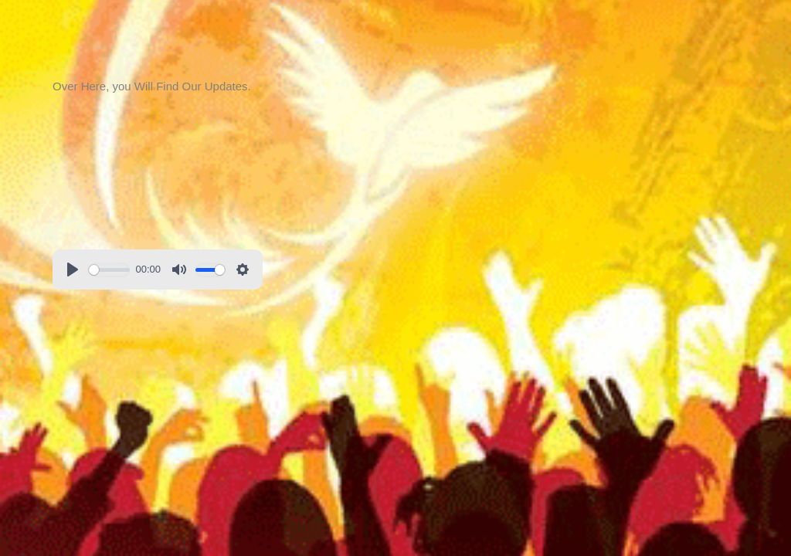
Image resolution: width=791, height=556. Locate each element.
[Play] (72, 269)
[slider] (109, 270)
